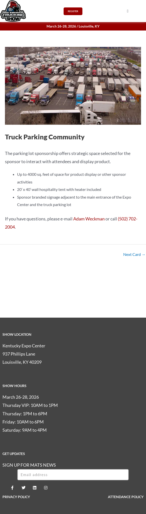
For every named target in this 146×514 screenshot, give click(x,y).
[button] (127, 11)
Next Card (134, 254)
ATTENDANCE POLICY (126, 497)
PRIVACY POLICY (16, 497)
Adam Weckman (89, 218)
